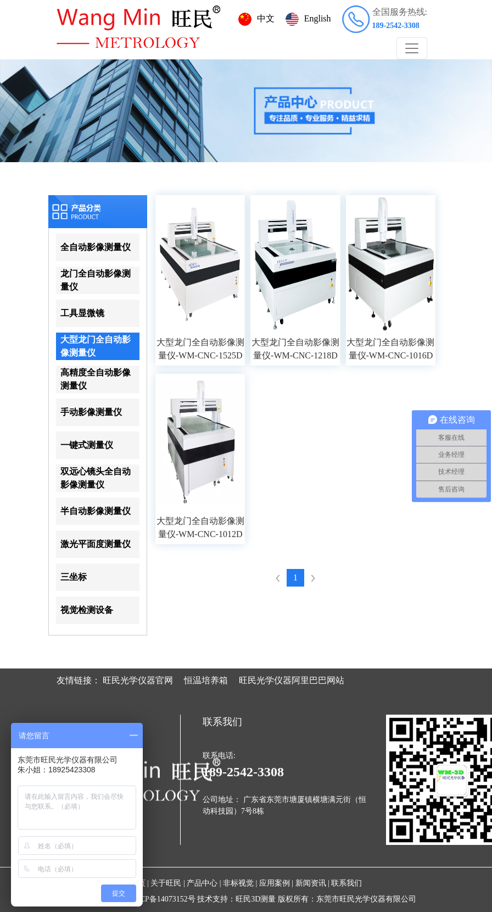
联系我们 (346, 883)
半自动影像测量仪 (95, 511)
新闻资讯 (310, 883)
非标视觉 (238, 883)
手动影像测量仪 (91, 412)
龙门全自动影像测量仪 (95, 280)
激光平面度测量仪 (95, 544)
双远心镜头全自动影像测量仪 (95, 478)
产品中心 (202, 883)
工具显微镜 (82, 313)
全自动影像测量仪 (95, 247)
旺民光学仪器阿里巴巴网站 (291, 680)
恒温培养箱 (206, 680)
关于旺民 (165, 883)
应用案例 (274, 883)
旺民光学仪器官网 (138, 680)
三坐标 (73, 577)
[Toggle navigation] (411, 48)
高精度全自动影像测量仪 (95, 379)
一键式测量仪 (86, 445)
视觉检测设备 (86, 610)
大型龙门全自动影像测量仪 (95, 346)
